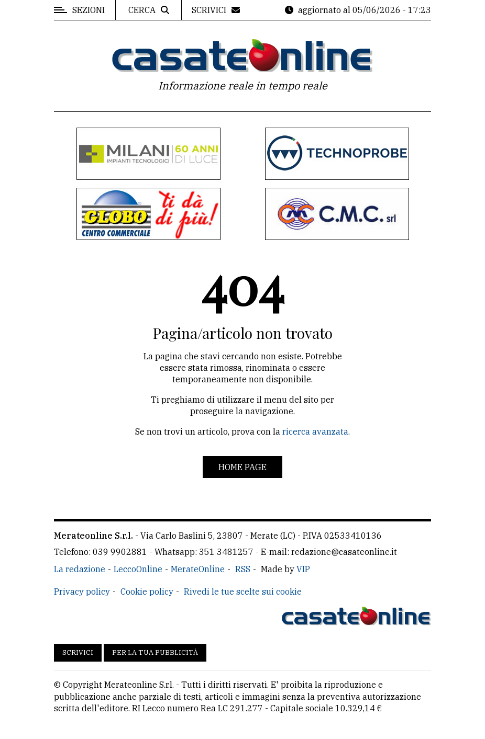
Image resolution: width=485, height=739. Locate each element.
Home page (242, 467)
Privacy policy (82, 591)
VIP (303, 569)
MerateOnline (198, 569)
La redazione (79, 569)
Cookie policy (146, 591)
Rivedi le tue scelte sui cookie (243, 591)
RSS (242, 569)
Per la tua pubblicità (155, 652)
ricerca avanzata (315, 431)
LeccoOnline (138, 569)
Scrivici (77, 652)
